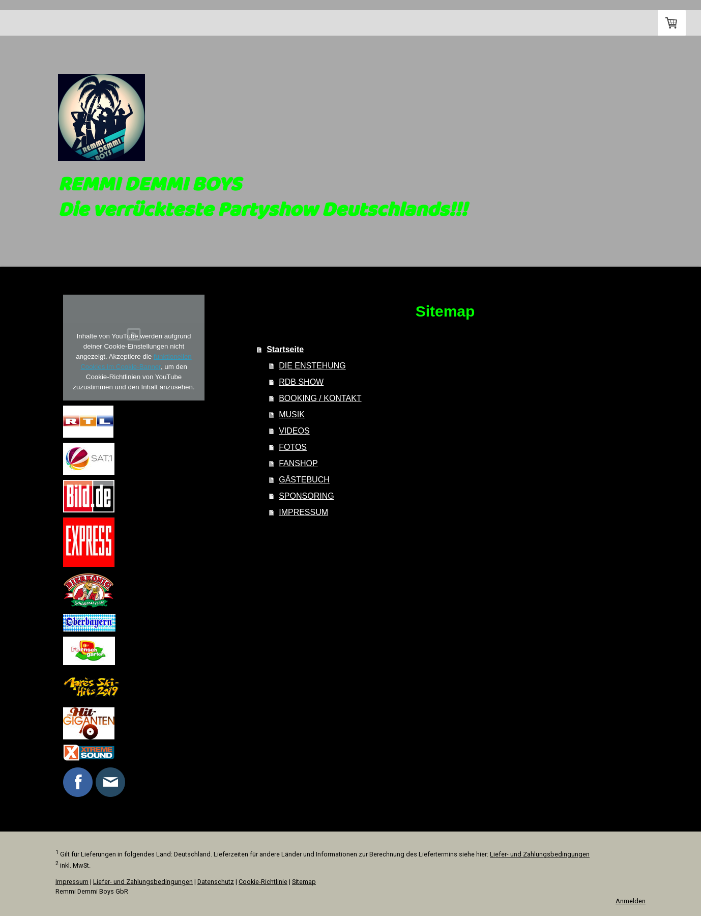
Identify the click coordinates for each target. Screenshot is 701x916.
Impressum (72, 881)
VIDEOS (294, 430)
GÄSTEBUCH (304, 479)
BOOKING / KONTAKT (320, 398)
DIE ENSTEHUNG (312, 365)
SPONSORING (306, 496)
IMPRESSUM (303, 512)
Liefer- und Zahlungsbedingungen (540, 854)
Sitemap (304, 881)
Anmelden (631, 901)
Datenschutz (215, 881)
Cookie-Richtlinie (263, 881)
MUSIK (292, 414)
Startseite (87, 23)
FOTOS (293, 447)
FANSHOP (298, 463)
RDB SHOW (301, 382)
